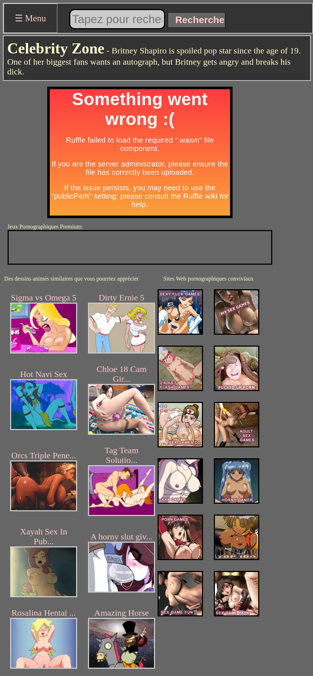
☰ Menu (30, 18)
